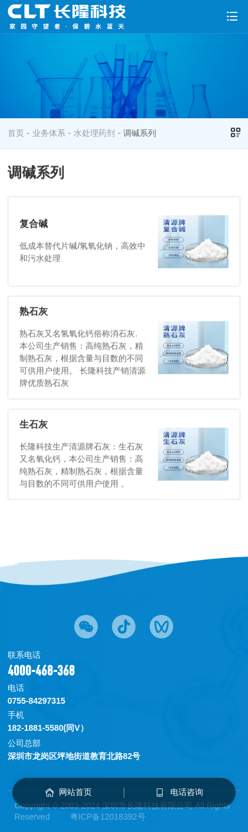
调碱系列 (139, 133)
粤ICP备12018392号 (108, 816)
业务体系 (48, 133)
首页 (16, 133)
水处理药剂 (94, 133)
